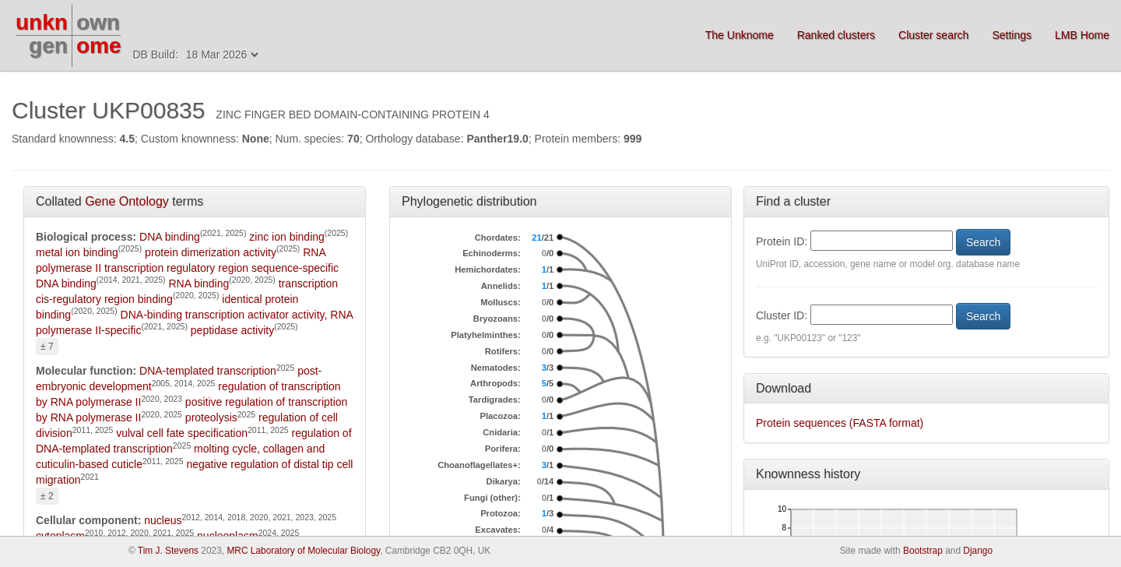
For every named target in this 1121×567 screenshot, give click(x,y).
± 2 (47, 496)
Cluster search (933, 35)
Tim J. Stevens (168, 550)
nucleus (162, 520)
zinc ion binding (287, 237)
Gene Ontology (127, 201)
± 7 (47, 346)
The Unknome (739, 35)
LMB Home (1082, 35)
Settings (1011, 35)
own (98, 22)
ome (98, 45)
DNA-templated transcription (207, 370)
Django (978, 550)
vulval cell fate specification (182, 433)
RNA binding (198, 283)
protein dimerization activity (210, 252)
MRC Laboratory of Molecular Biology (303, 550)
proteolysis (211, 417)
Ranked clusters (836, 35)
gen (48, 45)
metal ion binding (77, 252)
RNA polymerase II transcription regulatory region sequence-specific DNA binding (187, 268)
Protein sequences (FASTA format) (839, 423)
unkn (42, 22)
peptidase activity (232, 330)
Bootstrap (923, 550)
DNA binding (169, 237)
